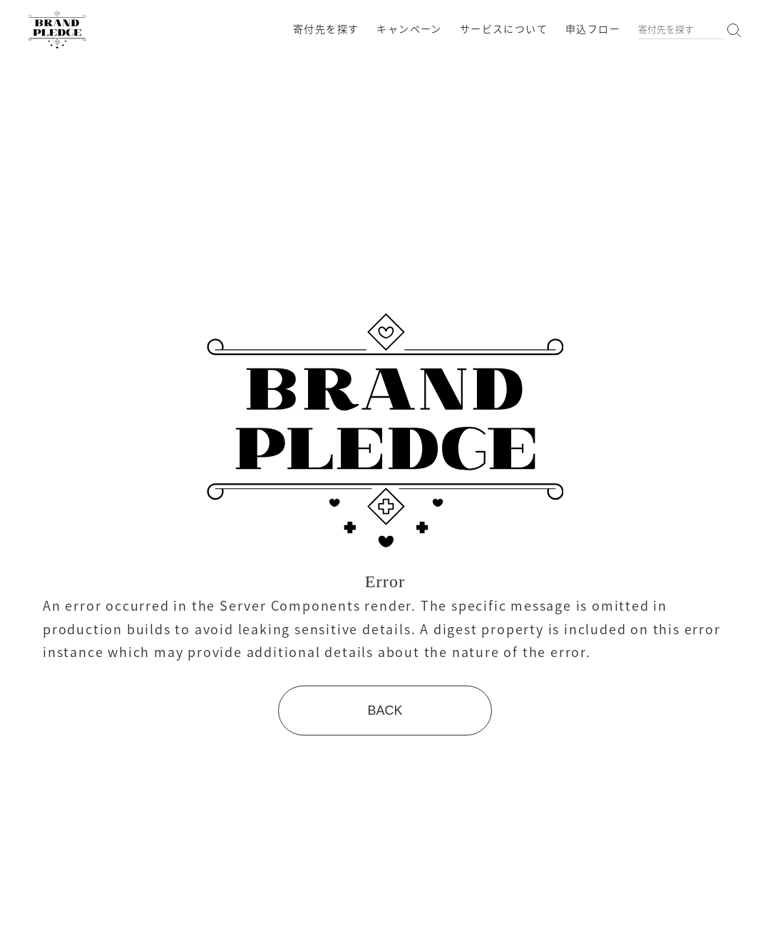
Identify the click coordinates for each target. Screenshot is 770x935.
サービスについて (504, 28)
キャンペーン (408, 28)
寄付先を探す (326, 28)
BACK (384, 710)
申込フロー (592, 28)
